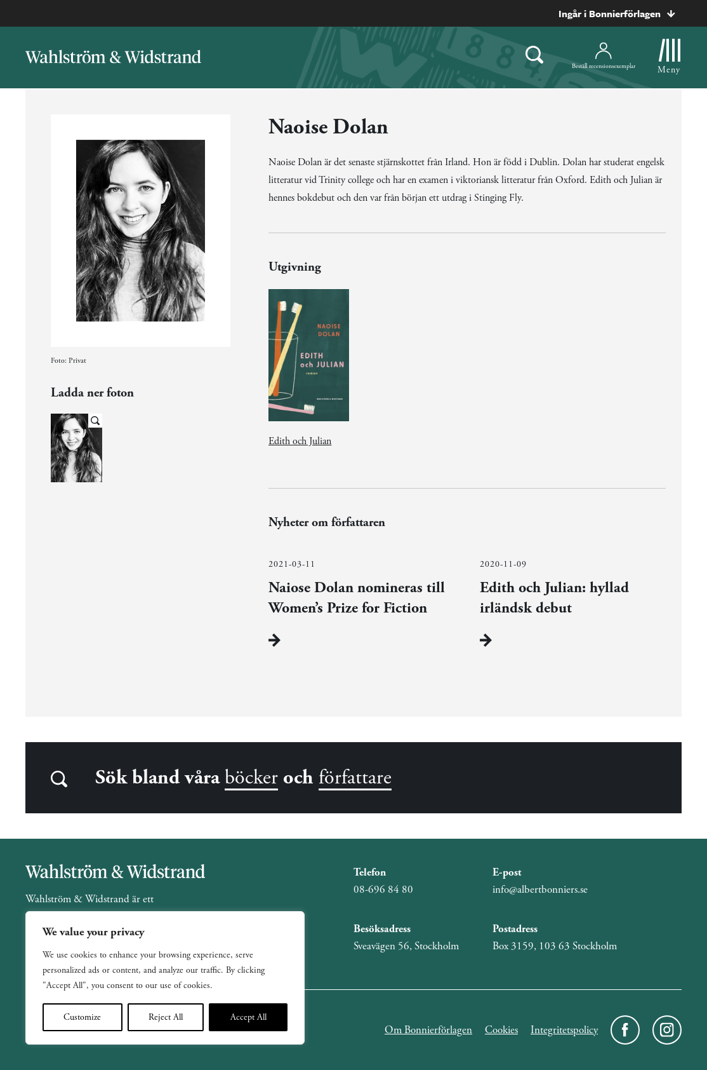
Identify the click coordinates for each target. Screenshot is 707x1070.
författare (355, 777)
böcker (251, 777)
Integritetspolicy (564, 1030)
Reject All (166, 1017)
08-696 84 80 (383, 890)
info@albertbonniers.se (540, 890)
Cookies (501, 1030)
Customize (82, 1017)
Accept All (248, 1017)
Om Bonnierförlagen (428, 1030)
